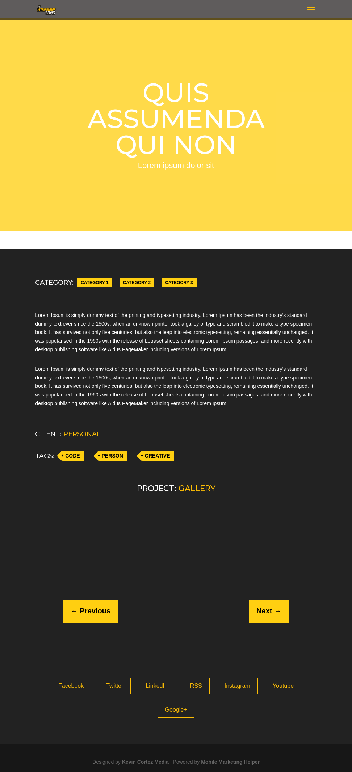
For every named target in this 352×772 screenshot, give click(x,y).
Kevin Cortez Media (145, 762)
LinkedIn (157, 686)
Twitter (114, 686)
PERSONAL (82, 434)
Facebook (71, 686)
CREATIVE (157, 456)
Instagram (237, 686)
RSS (196, 686)
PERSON (112, 456)
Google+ (176, 710)
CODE (72, 456)
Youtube (283, 686)
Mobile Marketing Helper (230, 762)
